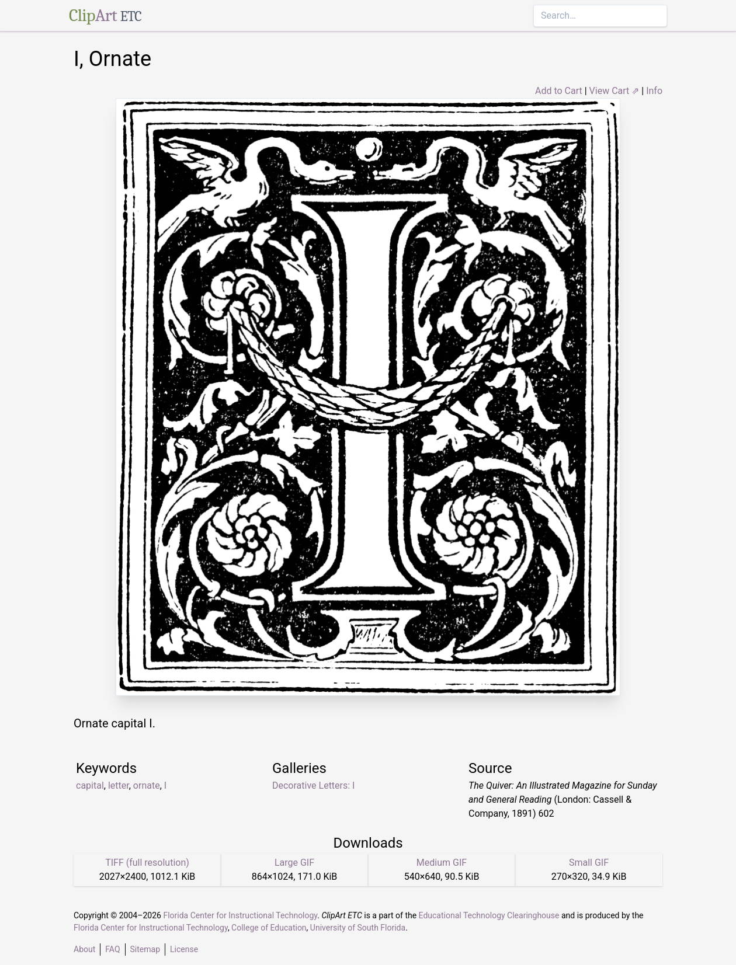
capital (90, 785)
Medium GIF (441, 862)
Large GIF (294, 862)
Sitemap (145, 949)
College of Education (269, 927)
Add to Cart (558, 90)
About (84, 949)
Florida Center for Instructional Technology (240, 915)
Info (654, 90)
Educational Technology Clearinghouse (489, 915)
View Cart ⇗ (614, 90)
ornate (146, 785)
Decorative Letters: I (313, 785)
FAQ (112, 949)
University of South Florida (357, 927)
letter (118, 785)
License (184, 949)
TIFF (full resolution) (147, 862)
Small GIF (589, 862)
